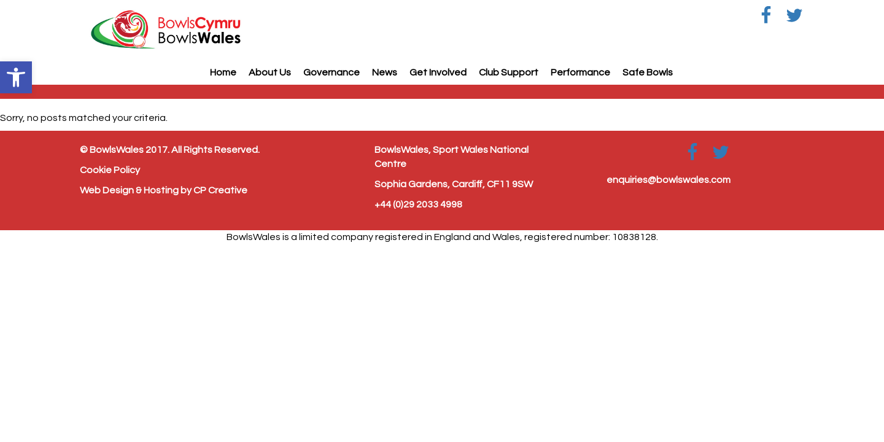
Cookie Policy (110, 170)
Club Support (508, 72)
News (384, 72)
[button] (16, 77)
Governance (331, 72)
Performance (580, 72)
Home (223, 72)
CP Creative (220, 190)
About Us (270, 72)
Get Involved (438, 72)
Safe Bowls (647, 72)
